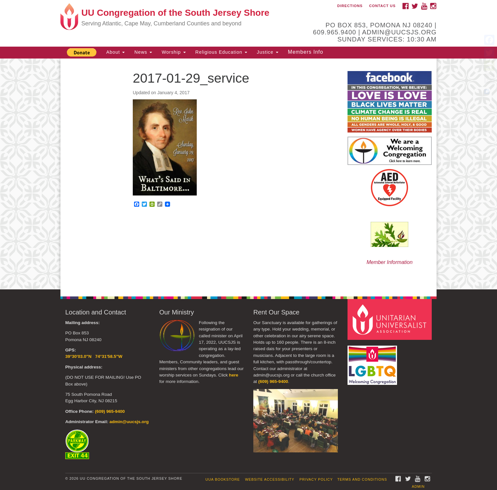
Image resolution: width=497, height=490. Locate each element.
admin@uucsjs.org (129, 421)
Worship (174, 52)
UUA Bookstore (222, 479)
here (233, 375)
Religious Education (221, 52)
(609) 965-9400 (110, 411)
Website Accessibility (269, 479)
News (143, 52)
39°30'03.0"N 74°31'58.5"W (93, 356)
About (115, 52)
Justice (267, 52)
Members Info (305, 52)
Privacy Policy (316, 479)
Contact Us (382, 6)
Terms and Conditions (362, 479)
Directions (350, 6)
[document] (248, 174)
